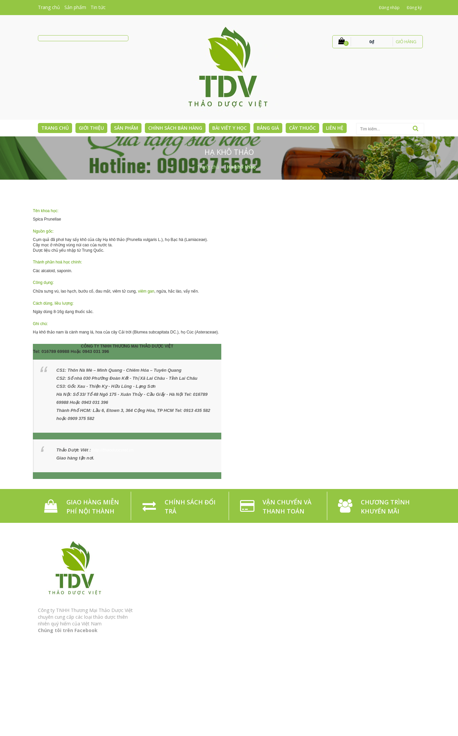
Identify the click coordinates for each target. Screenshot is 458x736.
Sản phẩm (75, 7)
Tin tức (98, 7)
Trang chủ (49, 7)
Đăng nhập (389, 7)
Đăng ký (414, 7)
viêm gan (146, 291)
